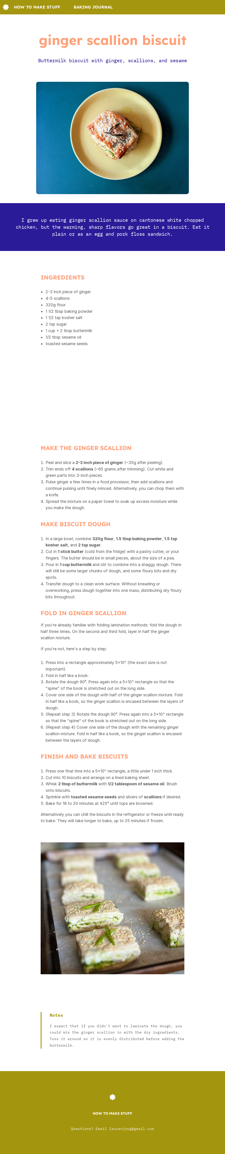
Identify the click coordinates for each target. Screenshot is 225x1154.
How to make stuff (37, 7)
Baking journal (93, 7)
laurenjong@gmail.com (131, 1128)
